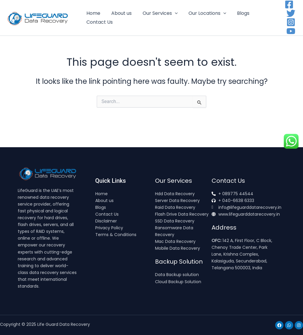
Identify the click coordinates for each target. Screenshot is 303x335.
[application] (171, 13)
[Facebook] (289, 4)
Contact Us (99, 22)
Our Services (156, 13)
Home (93, 13)
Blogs (237, 13)
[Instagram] (290, 22)
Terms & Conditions (115, 235)
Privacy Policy (109, 228)
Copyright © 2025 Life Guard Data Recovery (45, 324)
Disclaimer (106, 221)
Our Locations (203, 13)
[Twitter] (290, 13)
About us (119, 13)
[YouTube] (290, 31)
